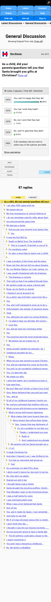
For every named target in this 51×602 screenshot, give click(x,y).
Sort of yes (11, 508)
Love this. (13, 325)
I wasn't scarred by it (16, 539)
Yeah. (9, 313)
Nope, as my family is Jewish (20, 289)
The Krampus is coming (20, 277)
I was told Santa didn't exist (19, 500)
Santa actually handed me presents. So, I (25, 349)
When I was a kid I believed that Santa (24, 504)
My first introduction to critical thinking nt (26, 213)
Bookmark (9, 167)
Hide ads (8, 18)
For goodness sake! (18, 249)
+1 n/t (11, 448)
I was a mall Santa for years (19, 496)
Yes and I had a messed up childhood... (24, 543)
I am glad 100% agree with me (20, 205)
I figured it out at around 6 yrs (20, 293)
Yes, (8, 301)
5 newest (32, 197)
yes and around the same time (20, 221)
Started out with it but (16, 480)
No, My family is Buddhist (18, 547)
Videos (8, 13)
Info (10, 163)
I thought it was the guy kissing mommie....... (27, 528)
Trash (10, 175)
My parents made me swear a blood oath (25, 285)
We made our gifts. (15, 376)
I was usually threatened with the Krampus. (26, 273)
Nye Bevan (16, 54)
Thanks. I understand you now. (33, 432)
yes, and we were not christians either (24, 329)
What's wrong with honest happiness (26, 412)
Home (8, 8)
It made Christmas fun (16, 452)
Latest (26, 8)
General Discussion (36, 23)
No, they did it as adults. (17, 476)
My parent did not (14, 209)
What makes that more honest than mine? (30, 416)
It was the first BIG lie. (16, 237)
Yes (12, 233)
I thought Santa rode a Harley (20, 484)
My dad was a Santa (15, 225)
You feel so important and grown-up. (26, 460)
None (18, 197)
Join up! (25, 18)
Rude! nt (25, 436)
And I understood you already (35, 440)
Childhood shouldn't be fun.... (20, 353)
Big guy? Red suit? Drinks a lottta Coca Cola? (27, 388)
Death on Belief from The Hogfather (25, 241)
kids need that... (13, 384)
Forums (25, 13)
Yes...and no (12, 396)
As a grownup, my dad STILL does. (22, 468)
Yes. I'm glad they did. (16, 372)
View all (38, 41)
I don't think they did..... (17, 524)
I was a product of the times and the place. (26, 261)
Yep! (13, 464)
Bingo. (12, 357)
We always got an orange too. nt (24, 341)
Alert (9, 171)
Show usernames (12, 152)
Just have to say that (16, 516)
